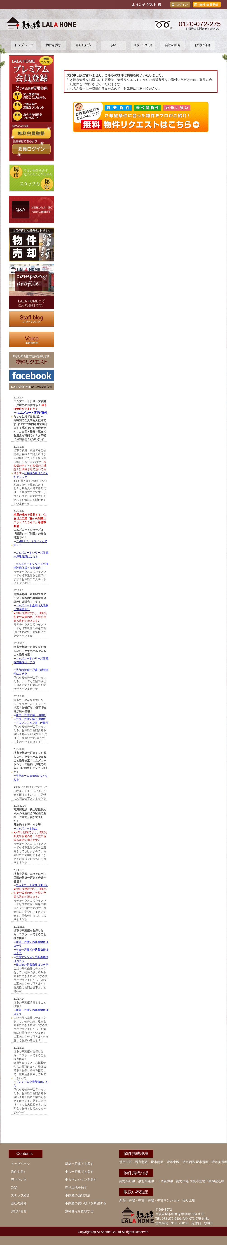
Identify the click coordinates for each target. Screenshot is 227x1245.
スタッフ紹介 (142, 45)
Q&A (113, 45)
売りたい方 (83, 45)
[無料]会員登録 (208, 4)
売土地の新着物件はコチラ (32, 964)
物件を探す (53, 45)
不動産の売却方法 (77, 1195)
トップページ (23, 45)
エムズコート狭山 (26, 828)
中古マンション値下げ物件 (32, 722)
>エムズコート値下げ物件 (31, 412)
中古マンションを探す (81, 1179)
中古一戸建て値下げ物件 (31, 719)
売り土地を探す (76, 1187)
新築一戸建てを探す (79, 1164)
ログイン (182, 4)
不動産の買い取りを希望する (85, 1203)
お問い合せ (203, 45)
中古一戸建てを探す (79, 1171)
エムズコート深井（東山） (32, 885)
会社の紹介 (173, 45)
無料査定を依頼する (79, 1211)
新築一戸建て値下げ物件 (31, 715)
